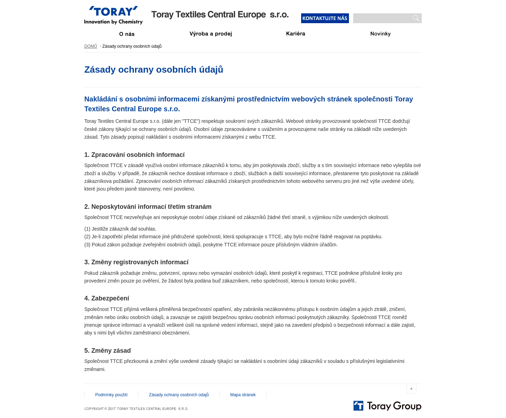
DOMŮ (90, 46)
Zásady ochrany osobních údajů (179, 394)
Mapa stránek (243, 394)
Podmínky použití (111, 394)
